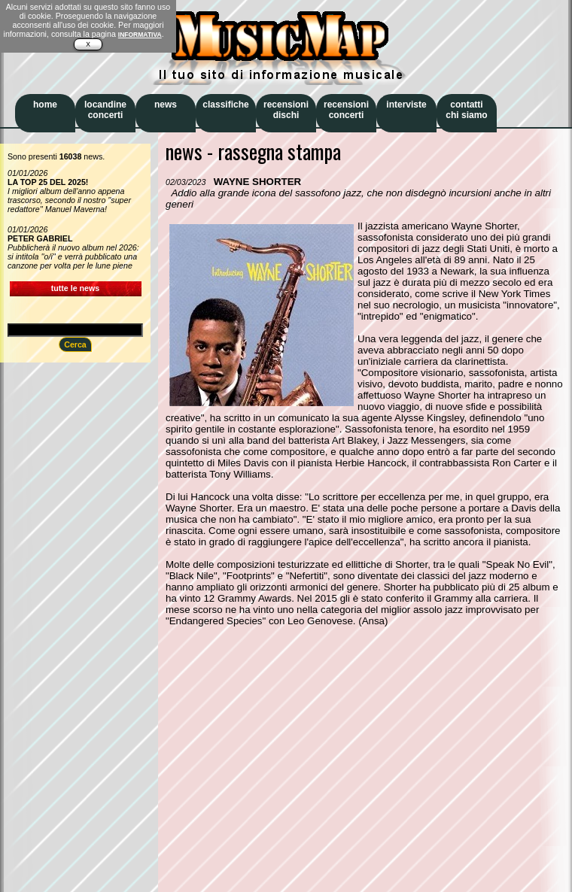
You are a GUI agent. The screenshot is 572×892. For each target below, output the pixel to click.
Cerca (75, 344)
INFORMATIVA (140, 34)
